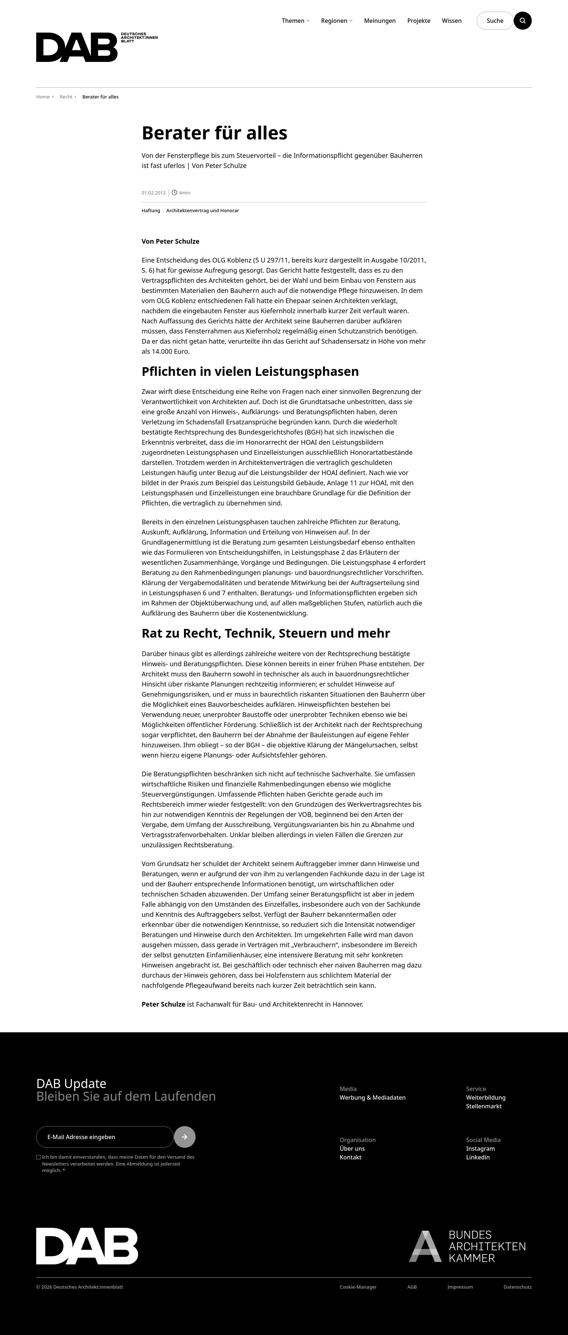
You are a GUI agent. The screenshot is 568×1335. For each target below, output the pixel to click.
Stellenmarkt (484, 1106)
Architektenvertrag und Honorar (202, 210)
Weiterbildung (486, 1097)
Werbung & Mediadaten (373, 1097)
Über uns (352, 1149)
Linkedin (478, 1157)
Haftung (151, 210)
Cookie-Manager (358, 1287)
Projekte (419, 21)
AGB (412, 1287)
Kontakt (351, 1157)
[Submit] (185, 1137)
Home (43, 96)
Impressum (460, 1287)
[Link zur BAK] (463, 1246)
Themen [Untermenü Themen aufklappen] (296, 21)
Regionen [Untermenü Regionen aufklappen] (337, 21)
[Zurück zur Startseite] (115, 54)
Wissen (452, 21)
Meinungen (380, 21)
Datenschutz (518, 1287)
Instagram (480, 1149)
